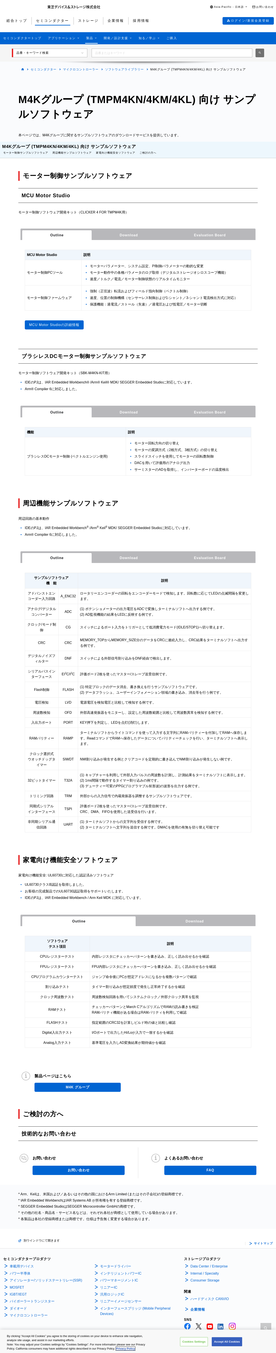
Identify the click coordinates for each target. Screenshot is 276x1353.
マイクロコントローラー (81, 69)
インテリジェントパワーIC (120, 1269)
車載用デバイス (22, 1262)
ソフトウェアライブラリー (124, 69)
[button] (229, 7)
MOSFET (17, 1283)
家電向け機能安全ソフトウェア (115, 148)
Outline (57, 231)
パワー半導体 (20, 1269)
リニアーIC (108, 1283)
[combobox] (172, 53)
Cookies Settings (194, 1342)
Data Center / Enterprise (209, 1262)
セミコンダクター (43, 69)
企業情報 (197, 1305)
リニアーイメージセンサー (120, 1297)
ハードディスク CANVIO (209, 1294)
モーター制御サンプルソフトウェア (25, 148)
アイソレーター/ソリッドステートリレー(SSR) (46, 1276)
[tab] (57, 231)
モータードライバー (115, 1262)
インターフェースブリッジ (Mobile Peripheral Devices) (135, 1307)
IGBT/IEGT (18, 1290)
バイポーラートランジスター (32, 1297)
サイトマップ (263, 1239)
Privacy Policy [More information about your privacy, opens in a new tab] (125, 1349)
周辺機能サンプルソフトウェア (72, 148)
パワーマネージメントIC (119, 1276)
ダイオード (18, 1304)
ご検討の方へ (148, 148)
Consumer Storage (204, 1276)
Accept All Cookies (227, 1342)
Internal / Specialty (204, 1269)
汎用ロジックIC (112, 1290)
